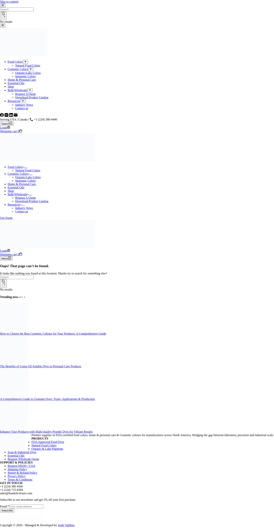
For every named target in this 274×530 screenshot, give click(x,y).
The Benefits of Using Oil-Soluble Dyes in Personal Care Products (40, 366)
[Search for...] (17, 277)
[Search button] (3, 283)
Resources (15, 204)
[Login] (5, 127)
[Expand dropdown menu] (25, 168)
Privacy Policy (16, 476)
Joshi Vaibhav (66, 525)
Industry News (24, 208)
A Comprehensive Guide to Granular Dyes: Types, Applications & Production (47, 399)
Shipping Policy (17, 469)
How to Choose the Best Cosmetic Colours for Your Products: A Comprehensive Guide (53, 333)
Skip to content (9, 1)
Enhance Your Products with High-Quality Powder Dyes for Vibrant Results (46, 431)
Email (5, 506)
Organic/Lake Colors (28, 177)
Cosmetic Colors (18, 173)
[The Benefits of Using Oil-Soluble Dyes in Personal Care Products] (14, 362)
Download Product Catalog (31, 201)
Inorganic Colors (25, 180)
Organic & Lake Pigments (47, 448)
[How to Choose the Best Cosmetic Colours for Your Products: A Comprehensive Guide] (14, 330)
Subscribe (7, 510)
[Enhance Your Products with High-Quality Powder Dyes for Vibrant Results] (14, 428)
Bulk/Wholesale (18, 194)
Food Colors (16, 167)
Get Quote (6, 217)
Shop (11, 191)
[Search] (7, 123)
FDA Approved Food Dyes (47, 442)
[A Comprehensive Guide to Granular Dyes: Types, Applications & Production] (14, 395)
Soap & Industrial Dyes (22, 452)
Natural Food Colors (27, 170)
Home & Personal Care (22, 184)
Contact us (21, 211)
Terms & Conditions (20, 479)
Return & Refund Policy (22, 472)
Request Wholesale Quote (23, 459)
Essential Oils (16, 187)
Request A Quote (25, 197)
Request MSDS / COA (21, 465)
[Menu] (6, 258)
